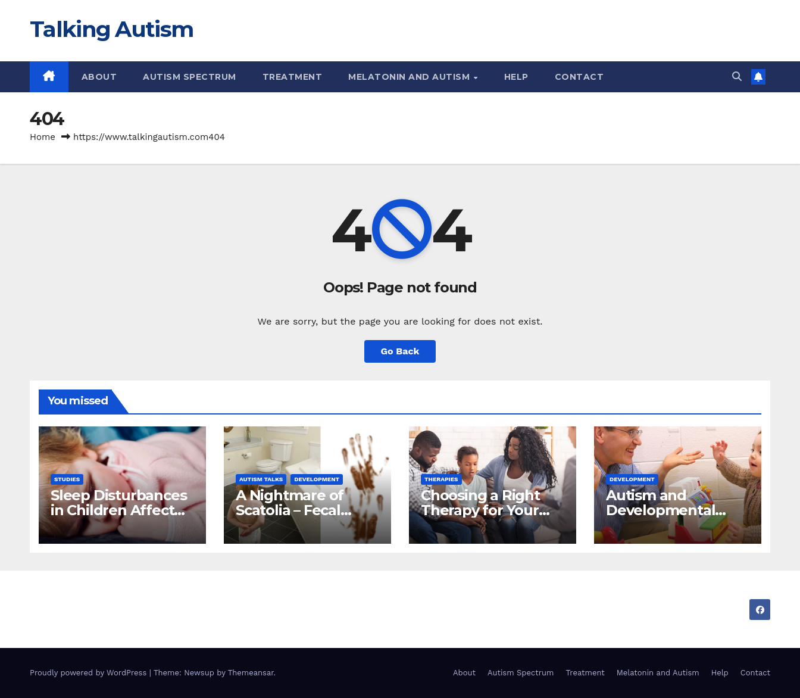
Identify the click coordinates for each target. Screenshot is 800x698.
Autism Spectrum (189, 76)
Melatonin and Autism (410, 76)
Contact (579, 76)
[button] (737, 76)
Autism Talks (261, 479)
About (99, 76)
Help (516, 76)
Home (42, 137)
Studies (67, 479)
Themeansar (251, 672)
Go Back (400, 351)
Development (316, 479)
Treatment (292, 76)
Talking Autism (111, 28)
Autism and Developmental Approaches (660, 510)
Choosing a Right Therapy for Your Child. (480, 510)
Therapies (441, 479)
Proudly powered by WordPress (89, 672)
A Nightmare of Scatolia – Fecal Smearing (289, 510)
